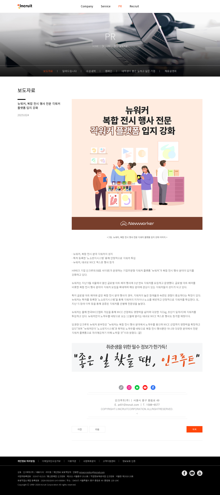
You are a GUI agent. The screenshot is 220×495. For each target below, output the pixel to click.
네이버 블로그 (192, 473)
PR (120, 6)
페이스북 (184, 473)
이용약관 (72, 461)
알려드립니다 (69, 71)
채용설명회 (171, 71)
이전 (80, 429)
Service (105, 6)
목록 (194, 429)
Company (87, 6)
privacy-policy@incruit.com (92, 472)
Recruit (134, 6)
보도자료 (48, 71)
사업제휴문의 (89, 461)
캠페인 (108, 71)
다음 (97, 429)
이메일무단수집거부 (51, 461)
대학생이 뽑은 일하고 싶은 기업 (138, 71)
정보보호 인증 (129, 461)
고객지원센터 (109, 461)
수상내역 (91, 71)
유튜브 (199, 473)
